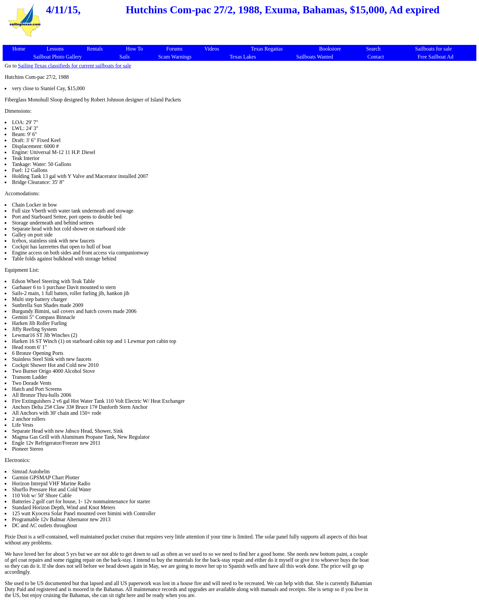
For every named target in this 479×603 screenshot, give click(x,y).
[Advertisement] (241, 41)
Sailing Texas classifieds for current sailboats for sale (74, 66)
